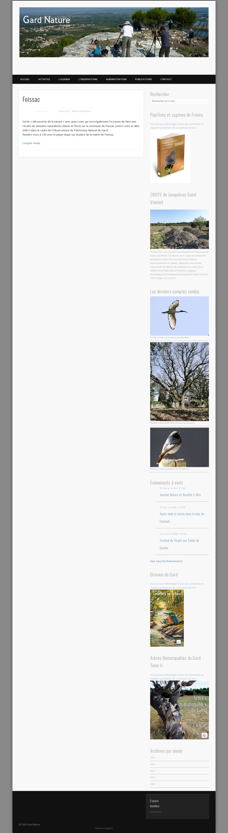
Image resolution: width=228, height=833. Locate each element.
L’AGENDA (64, 79)
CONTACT (166, 79)
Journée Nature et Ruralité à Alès (180, 494)
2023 (152, 777)
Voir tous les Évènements (166, 561)
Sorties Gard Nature (81, 111)
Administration (116, 79)
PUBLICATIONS (143, 79)
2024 (152, 770)
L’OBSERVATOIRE (88, 79)
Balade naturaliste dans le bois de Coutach (179, 383)
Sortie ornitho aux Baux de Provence (179, 449)
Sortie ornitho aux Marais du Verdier (179, 317)
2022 (152, 784)
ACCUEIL (25, 79)
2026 (152, 757)
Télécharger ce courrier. (163, 278)
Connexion (156, 811)
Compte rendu (31, 143)
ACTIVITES (44, 79)
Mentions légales (104, 828)
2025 (152, 764)
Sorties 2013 (64, 111)
